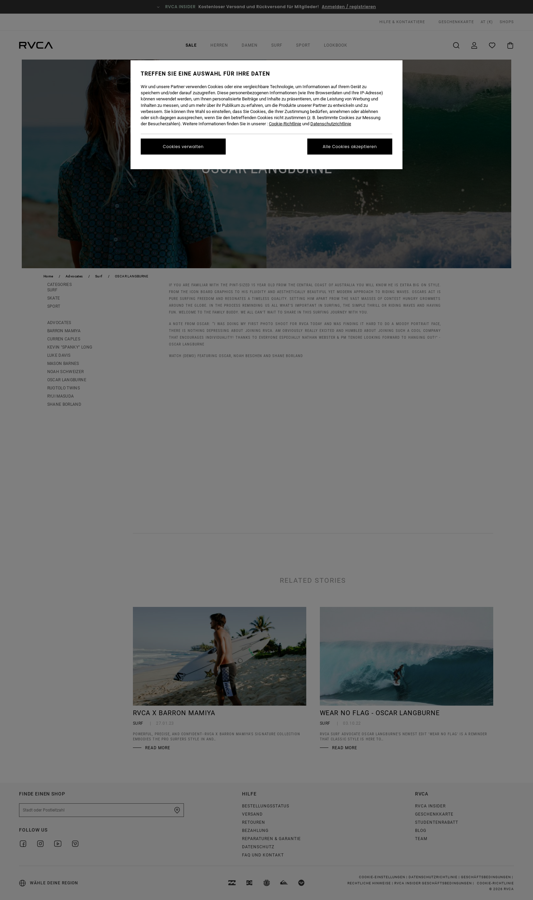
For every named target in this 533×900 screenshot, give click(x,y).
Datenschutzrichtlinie (330, 123)
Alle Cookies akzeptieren (350, 146)
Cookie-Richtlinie (285, 123)
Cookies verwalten (183, 146)
